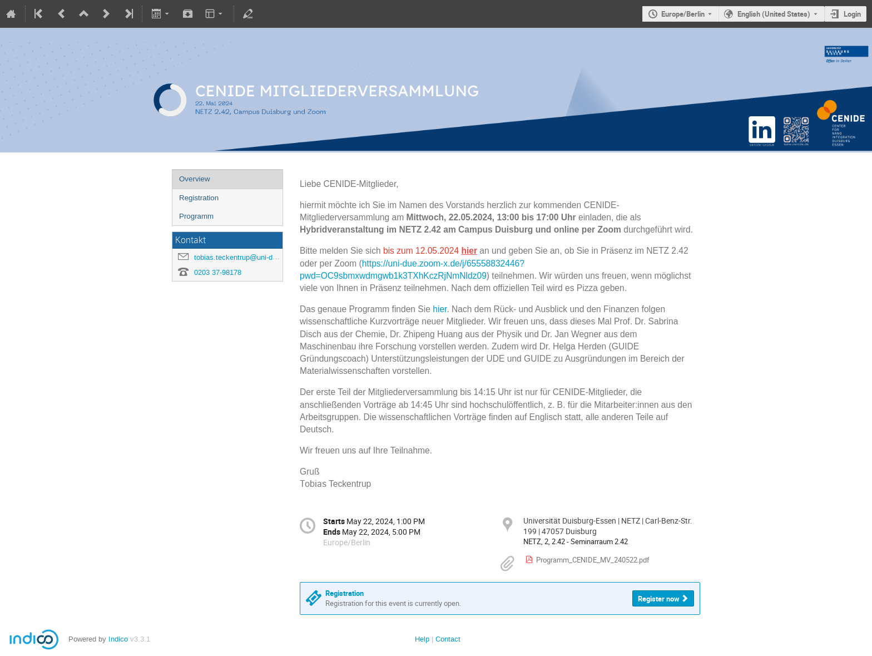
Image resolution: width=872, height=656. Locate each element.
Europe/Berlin (683, 14)
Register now (659, 599)
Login (852, 14)
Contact (447, 639)
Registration (199, 198)
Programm (196, 216)
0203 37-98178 (217, 272)
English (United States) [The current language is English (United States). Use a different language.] (773, 14)
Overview (194, 179)
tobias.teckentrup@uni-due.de (242, 257)
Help (422, 639)
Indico (118, 639)
